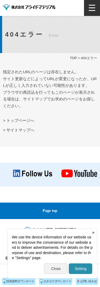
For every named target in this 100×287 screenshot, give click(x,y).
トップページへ (20, 120)
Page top (50, 210)
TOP (73, 58)
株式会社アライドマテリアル (29, 7)
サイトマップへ (20, 130)
